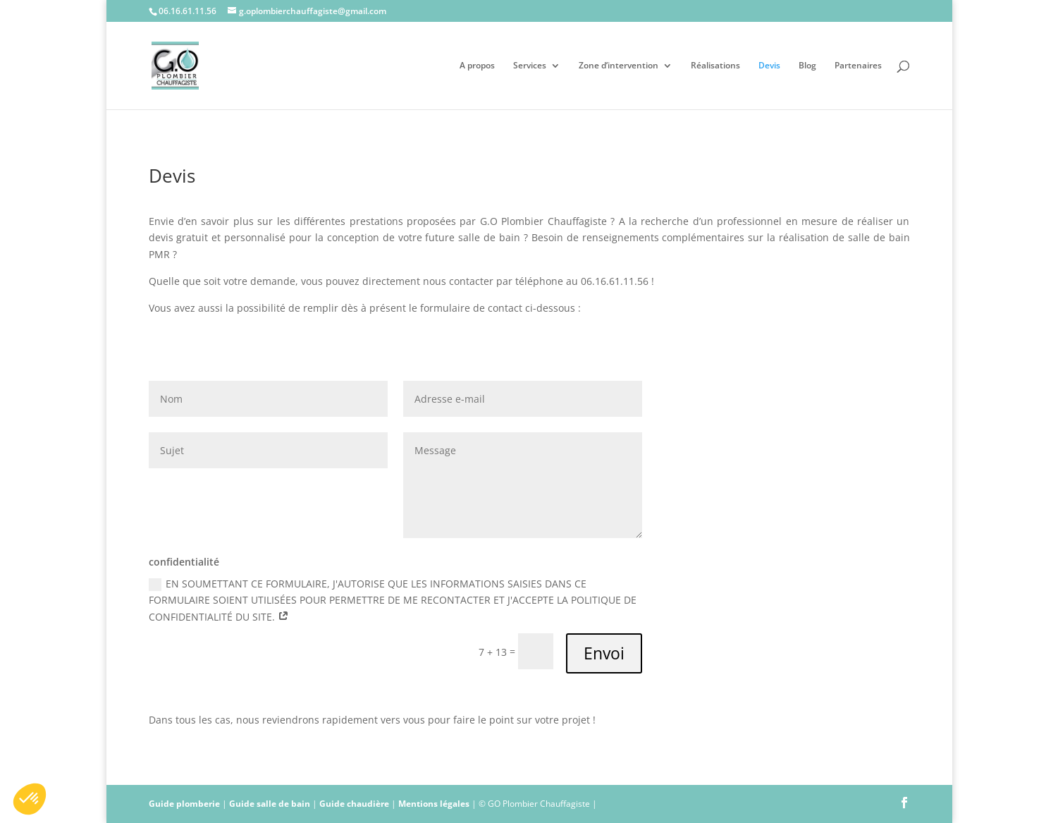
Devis (769, 66)
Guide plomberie (184, 804)
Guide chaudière (354, 804)
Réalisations (715, 66)
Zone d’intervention (618, 66)
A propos (477, 66)
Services (529, 66)
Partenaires (858, 66)
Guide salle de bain (269, 804)
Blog (807, 66)
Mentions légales (433, 804)
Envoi (604, 653)
